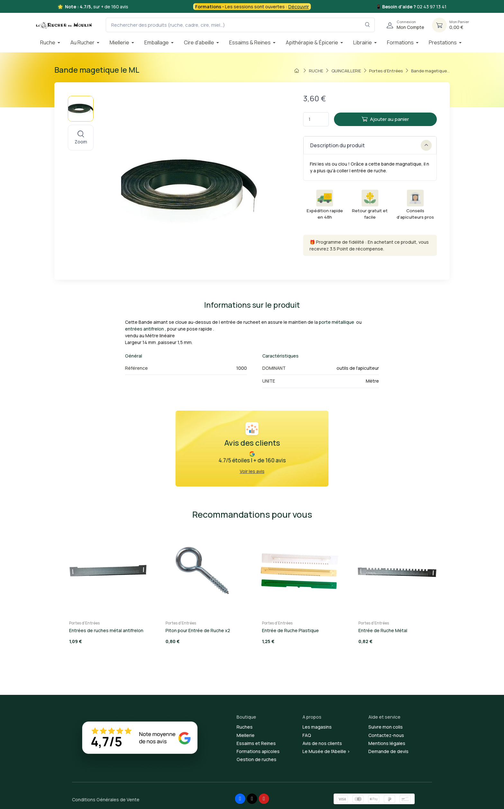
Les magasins (317, 727)
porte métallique (336, 322)
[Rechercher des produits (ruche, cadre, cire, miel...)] (240, 25)
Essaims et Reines (256, 743)
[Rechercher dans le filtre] (367, 25)
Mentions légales (386, 743)
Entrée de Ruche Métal (382, 630)
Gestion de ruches (256, 759)
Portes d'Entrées (84, 623)
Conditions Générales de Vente (106, 799)
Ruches (245, 727)
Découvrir (298, 7)
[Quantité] (316, 119)
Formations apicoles (258, 751)
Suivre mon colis (385, 727)
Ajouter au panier (385, 119)
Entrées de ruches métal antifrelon (106, 630)
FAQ (306, 735)
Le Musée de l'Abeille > (326, 751)
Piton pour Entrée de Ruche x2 (198, 630)
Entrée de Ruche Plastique (290, 630)
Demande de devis (388, 751)
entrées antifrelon (144, 329)
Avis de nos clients (322, 743)
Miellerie (246, 735)
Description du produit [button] (371, 145)
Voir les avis (252, 471)
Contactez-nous (386, 735)
